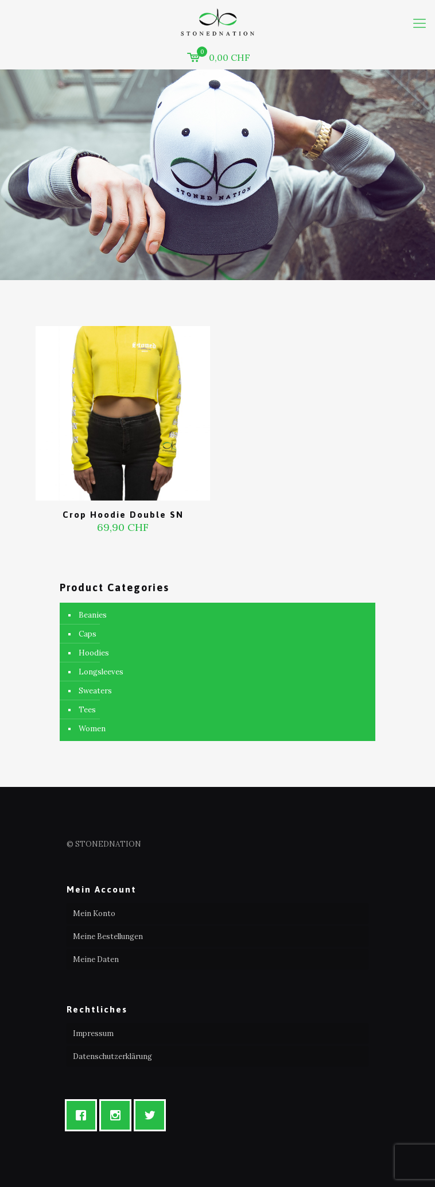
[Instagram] (118, 1115)
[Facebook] (84, 1115)
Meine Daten (96, 959)
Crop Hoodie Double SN (123, 514)
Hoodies (94, 653)
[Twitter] (152, 1115)
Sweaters (95, 691)
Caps (87, 634)
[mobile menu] (419, 23)
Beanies (93, 615)
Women (92, 729)
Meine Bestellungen (108, 936)
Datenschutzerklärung (112, 1056)
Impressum (93, 1033)
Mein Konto (94, 913)
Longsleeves (101, 672)
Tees (87, 710)
